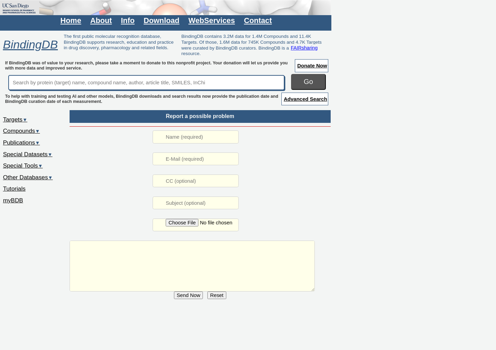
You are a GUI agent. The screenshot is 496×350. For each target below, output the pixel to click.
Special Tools (23, 165)
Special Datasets (28, 154)
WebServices (211, 20)
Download (161, 20)
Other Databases (28, 177)
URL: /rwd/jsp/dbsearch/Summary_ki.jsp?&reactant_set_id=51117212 (192, 266)
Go (308, 81)
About (101, 20)
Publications (21, 142)
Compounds (21, 130)
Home (70, 20)
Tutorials (14, 188)
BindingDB (30, 44)
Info (128, 20)
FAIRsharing (304, 48)
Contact (258, 20)
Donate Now (312, 65)
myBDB (13, 200)
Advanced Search (305, 99)
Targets (15, 119)
